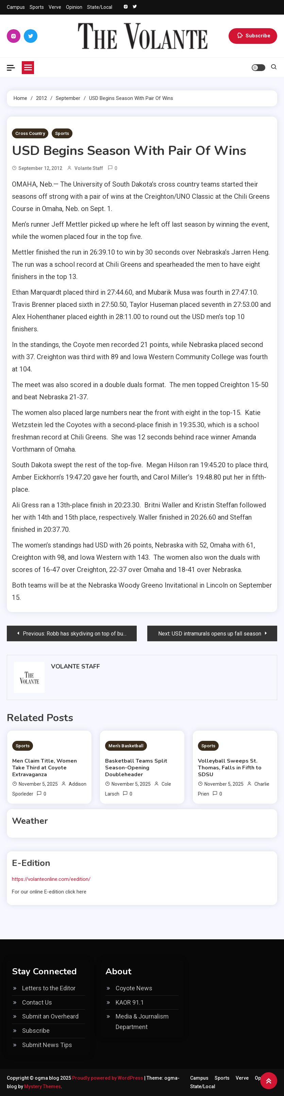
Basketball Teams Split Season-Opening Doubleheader (136, 768)
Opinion (74, 7)
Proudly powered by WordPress (108, 1078)
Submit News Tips (47, 1044)
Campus (16, 7)
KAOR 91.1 (130, 1002)
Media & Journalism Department (142, 1021)
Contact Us (37, 1002)
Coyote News (134, 988)
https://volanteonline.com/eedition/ (51, 879)
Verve (55, 7)
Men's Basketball (126, 745)
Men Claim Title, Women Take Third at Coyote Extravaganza (44, 768)
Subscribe (252, 36)
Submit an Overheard (50, 1016)
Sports (37, 7)
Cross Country (30, 133)
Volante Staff (88, 168)
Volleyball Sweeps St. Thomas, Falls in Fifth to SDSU (230, 768)
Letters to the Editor (49, 988)
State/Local (99, 7)
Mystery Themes (42, 1086)
